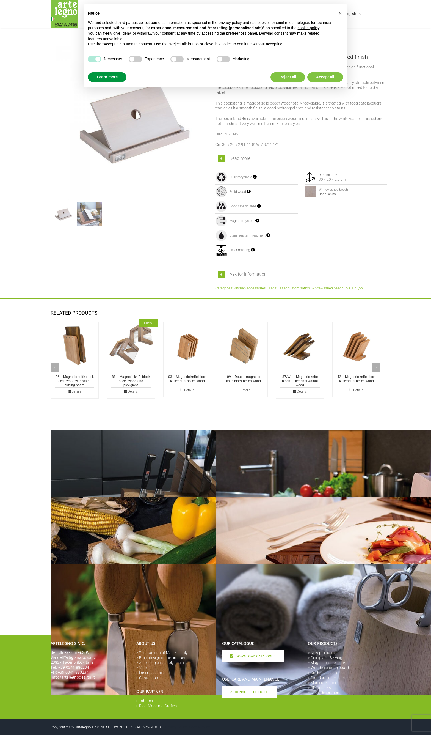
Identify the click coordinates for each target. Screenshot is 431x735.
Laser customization (294, 288)
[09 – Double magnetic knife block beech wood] (243, 345)
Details (76, 391)
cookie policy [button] (308, 28)
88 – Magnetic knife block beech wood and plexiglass (131, 381)
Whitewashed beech (327, 288)
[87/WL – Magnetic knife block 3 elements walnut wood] (300, 345)
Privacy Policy (176, 727)
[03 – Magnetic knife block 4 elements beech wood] (187, 345)
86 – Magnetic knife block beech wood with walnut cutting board (75, 381)
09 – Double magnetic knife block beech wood (243, 379)
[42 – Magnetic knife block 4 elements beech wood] (356, 345)
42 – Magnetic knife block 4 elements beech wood (356, 379)
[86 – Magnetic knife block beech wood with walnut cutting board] (74, 345)
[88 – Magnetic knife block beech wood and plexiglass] (131, 345)
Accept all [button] (325, 77)
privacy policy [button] (230, 22)
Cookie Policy (199, 727)
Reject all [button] (287, 77)
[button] (301, 158)
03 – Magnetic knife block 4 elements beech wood (187, 379)
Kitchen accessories (250, 288)
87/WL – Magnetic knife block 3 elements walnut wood (300, 381)
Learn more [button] (107, 77)
